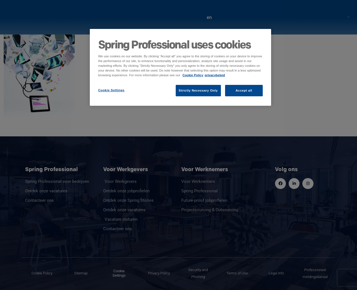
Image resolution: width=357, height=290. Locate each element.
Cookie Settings (111, 90)
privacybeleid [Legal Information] (215, 75)
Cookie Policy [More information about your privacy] (192, 75)
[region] (180, 67)
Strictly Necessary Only (198, 90)
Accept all (244, 90)
